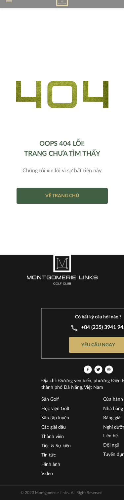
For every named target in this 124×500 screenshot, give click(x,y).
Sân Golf (65, 399)
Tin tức (64, 455)
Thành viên (68, 436)
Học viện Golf (71, 408)
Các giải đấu (69, 427)
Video (62, 473)
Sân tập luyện (71, 418)
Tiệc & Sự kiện (71, 446)
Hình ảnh (66, 464)
